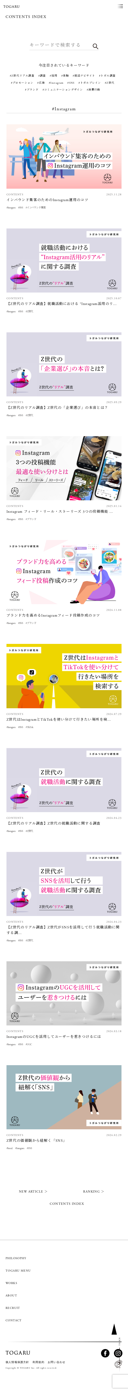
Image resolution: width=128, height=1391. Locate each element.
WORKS (11, 1283)
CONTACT (14, 1320)
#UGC (29, 1044)
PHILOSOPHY (16, 1258)
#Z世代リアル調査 (22, 75)
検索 (96, 48)
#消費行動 (93, 89)
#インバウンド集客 (36, 207)
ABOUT (11, 1296)
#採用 (53, 75)
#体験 (65, 75)
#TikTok (29, 727)
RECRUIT (13, 1308)
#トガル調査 (107, 75)
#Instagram (56, 83)
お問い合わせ (56, 1362)
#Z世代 (110, 83)
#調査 (42, 75)
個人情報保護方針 (17, 1362)
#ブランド (32, 89)
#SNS (71, 83)
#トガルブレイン (89, 83)
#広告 (41, 83)
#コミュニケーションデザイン (63, 89)
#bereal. (9, 1148)
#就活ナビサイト (84, 75)
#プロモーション (22, 83)
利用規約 (38, 1362)
